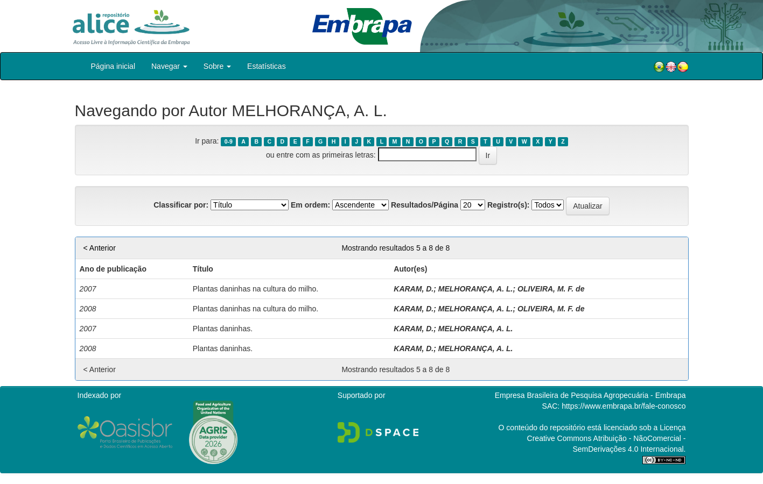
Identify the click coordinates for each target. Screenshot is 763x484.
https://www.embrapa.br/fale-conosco (623, 406)
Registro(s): (508, 205)
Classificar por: (180, 205)
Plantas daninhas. (223, 328)
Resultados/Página (424, 205)
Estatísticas (266, 66)
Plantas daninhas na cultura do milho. (255, 288)
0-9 (229, 141)
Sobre (217, 66)
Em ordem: (310, 205)
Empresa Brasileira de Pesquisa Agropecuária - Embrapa (590, 395)
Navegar (169, 66)
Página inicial (113, 66)
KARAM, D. (413, 288)
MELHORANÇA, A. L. (475, 288)
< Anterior (99, 248)
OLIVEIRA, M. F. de (550, 288)
